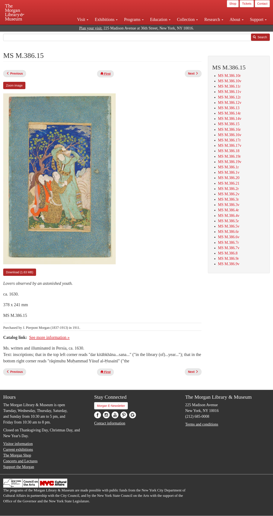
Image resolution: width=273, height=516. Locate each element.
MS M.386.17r (229, 140)
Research (213, 19)
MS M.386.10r (229, 76)
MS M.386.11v (229, 92)
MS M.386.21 (228, 183)
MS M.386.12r (229, 97)
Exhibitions (106, 19)
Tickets (246, 3)
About (237, 19)
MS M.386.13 (228, 108)
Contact (262, 3)
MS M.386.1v (228, 172)
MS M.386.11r (229, 86)
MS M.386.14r (229, 113)
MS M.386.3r (228, 199)
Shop (232, 3)
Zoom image (14, 85)
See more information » (49, 337)
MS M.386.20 (228, 178)
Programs (134, 19)
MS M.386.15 (228, 124)
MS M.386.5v (228, 226)
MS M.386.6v (228, 237)
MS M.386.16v (229, 135)
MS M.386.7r (228, 242)
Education (160, 19)
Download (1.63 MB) (19, 272)
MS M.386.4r (228, 210)
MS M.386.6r (228, 231)
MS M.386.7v (228, 248)
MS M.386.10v (229, 81)
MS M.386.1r (228, 167)
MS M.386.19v (229, 162)
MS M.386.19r (229, 156)
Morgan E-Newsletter (111, 405)
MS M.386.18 (228, 151)
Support (258, 19)
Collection (187, 19)
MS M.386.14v (229, 118)
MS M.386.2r (228, 189)
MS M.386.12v (229, 102)
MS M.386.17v (229, 145)
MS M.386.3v (228, 205)
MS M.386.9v (228, 264)
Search (260, 37)
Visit (82, 19)
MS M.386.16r (229, 129)
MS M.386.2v (228, 194)
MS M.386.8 (228, 253)
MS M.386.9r (228, 258)
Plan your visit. (91, 28)
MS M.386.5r (228, 221)
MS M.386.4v (228, 215)
